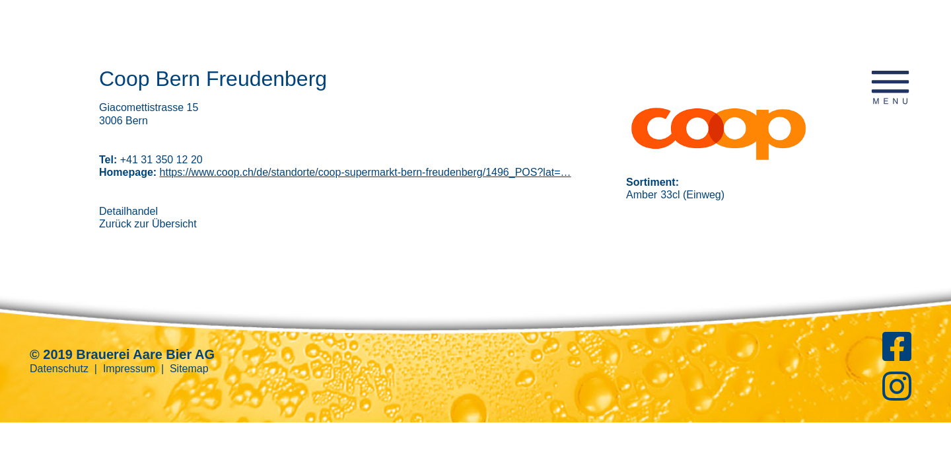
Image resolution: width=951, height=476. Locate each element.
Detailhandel (128, 211)
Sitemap (189, 368)
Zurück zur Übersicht (148, 223)
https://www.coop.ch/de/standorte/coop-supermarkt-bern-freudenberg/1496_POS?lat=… (365, 172)
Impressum (129, 368)
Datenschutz (59, 368)
